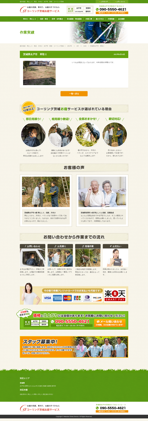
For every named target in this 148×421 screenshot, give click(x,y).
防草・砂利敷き (57, 19)
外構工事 (89, 19)
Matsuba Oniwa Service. (71, 416)
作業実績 (111, 19)
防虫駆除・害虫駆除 (74, 19)
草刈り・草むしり (29, 19)
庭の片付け (100, 19)
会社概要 (121, 19)
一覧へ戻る (74, 94)
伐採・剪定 (44, 19)
